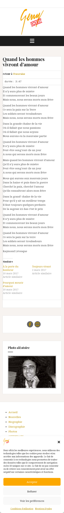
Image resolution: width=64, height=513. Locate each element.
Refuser (32, 491)
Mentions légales (43, 508)
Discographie (17, 426)
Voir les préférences (32, 501)
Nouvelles (15, 417)
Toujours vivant (41, 266)
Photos (13, 431)
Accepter (32, 482)
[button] (59, 442)
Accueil (13, 412)
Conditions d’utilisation (21, 508)
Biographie (15, 421)
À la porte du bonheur (10, 268)
